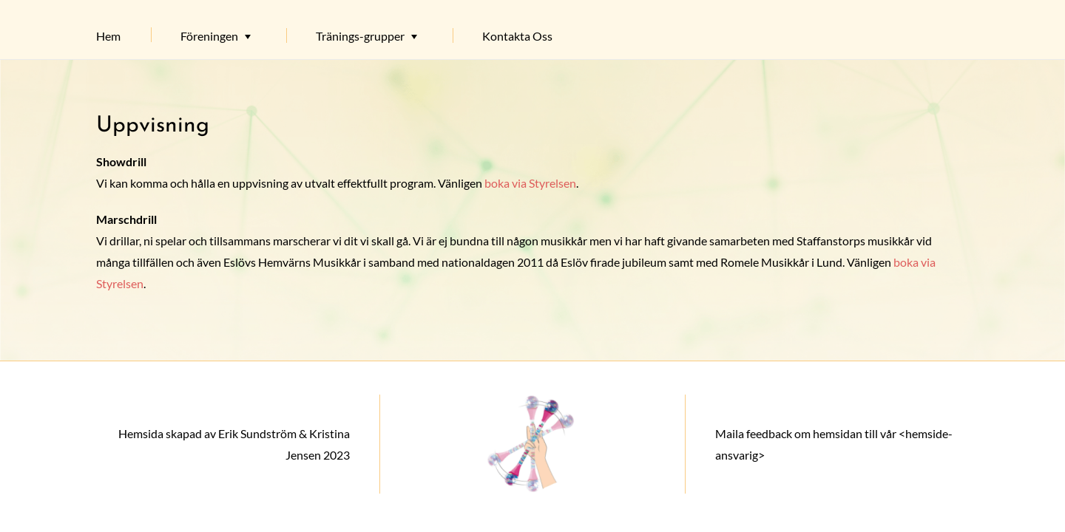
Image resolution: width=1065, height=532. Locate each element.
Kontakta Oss (517, 36)
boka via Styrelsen (530, 183)
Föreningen (209, 36)
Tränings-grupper (360, 36)
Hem (108, 36)
